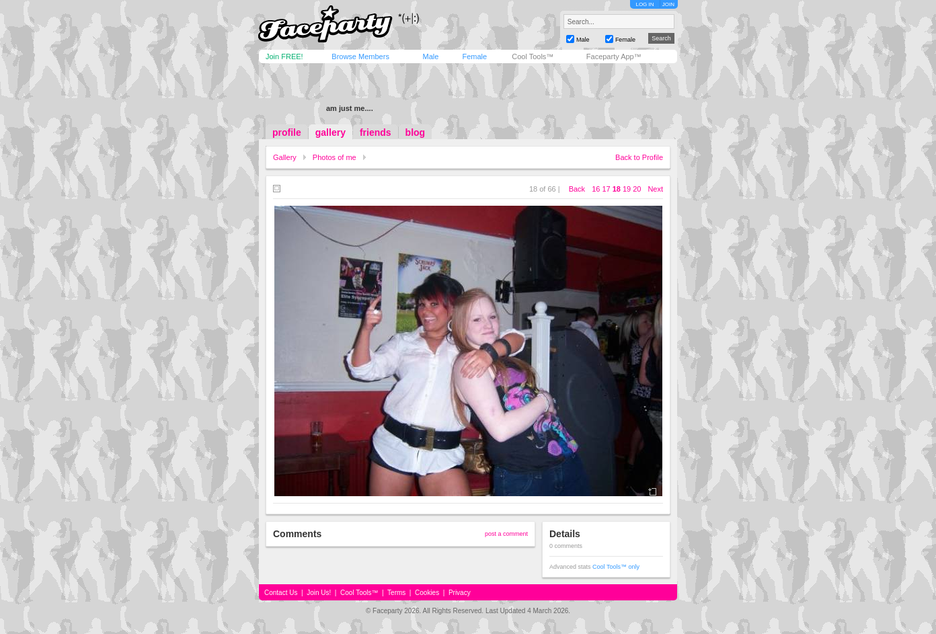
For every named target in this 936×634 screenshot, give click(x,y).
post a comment (506, 533)
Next (655, 189)
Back (577, 189)
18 (617, 189)
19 (627, 189)
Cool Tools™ (532, 56)
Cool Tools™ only (615, 566)
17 (606, 189)
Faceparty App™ (613, 56)
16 (596, 189)
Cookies (427, 592)
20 (637, 189)
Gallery (285, 157)
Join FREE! (284, 56)
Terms (396, 592)
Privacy (459, 592)
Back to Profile (639, 157)
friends (375, 132)
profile (286, 132)
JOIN (668, 4)
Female (474, 56)
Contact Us (280, 592)
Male (430, 56)
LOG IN (644, 4)
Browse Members (360, 56)
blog (415, 132)
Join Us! (319, 592)
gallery (330, 132)
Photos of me (334, 157)
